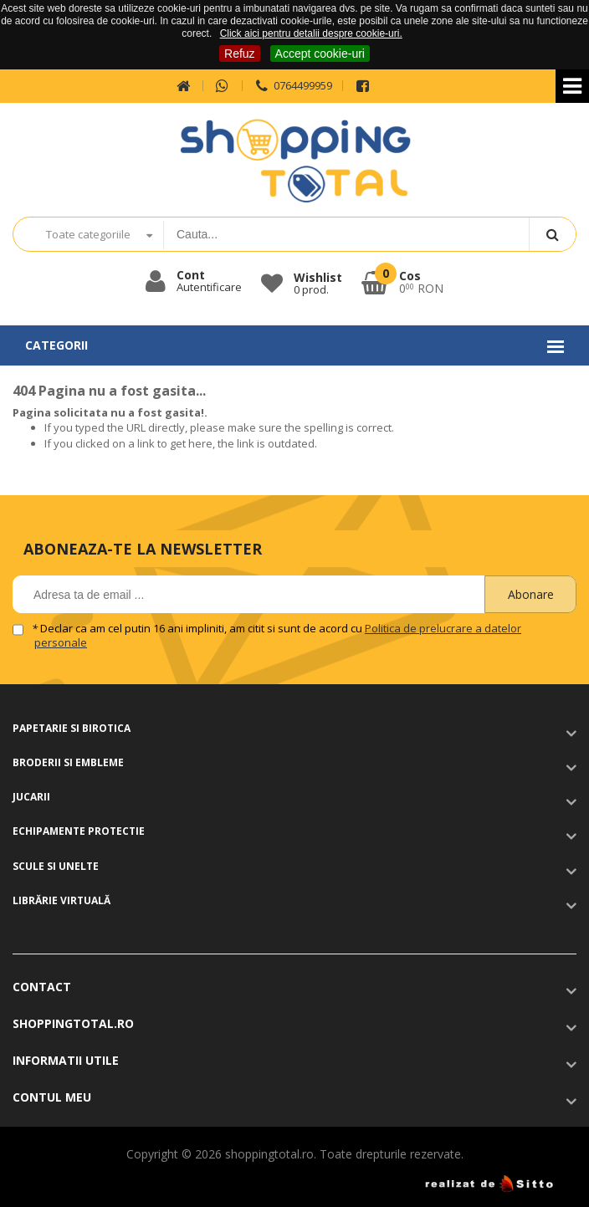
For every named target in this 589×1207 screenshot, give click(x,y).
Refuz (239, 53)
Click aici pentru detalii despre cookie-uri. (311, 33)
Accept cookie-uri (320, 53)
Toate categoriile (88, 234)
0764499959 (292, 85)
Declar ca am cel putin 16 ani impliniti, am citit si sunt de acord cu (277, 635)
